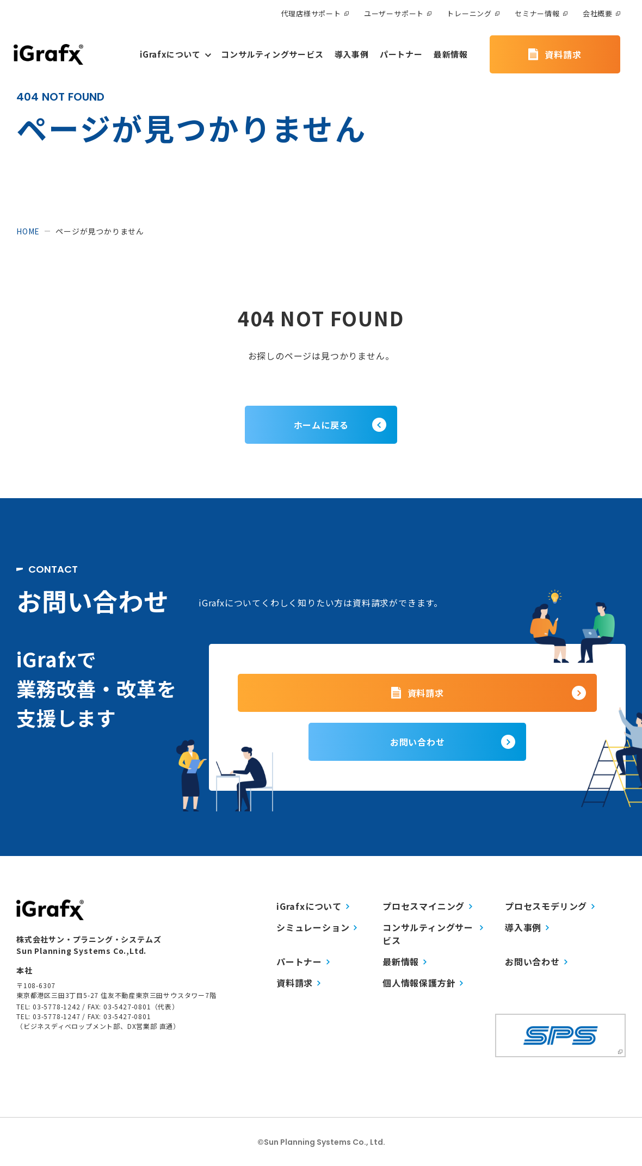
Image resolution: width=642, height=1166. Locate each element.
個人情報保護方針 (422, 982)
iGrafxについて (312, 906)
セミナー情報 (541, 13)
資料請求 (298, 982)
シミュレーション (316, 927)
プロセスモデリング (550, 906)
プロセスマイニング (427, 906)
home (28, 231)
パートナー (303, 961)
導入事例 (527, 927)
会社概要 (601, 13)
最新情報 (404, 961)
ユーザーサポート (397, 13)
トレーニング (473, 13)
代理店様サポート (314, 13)
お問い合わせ (536, 961)
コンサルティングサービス (432, 934)
